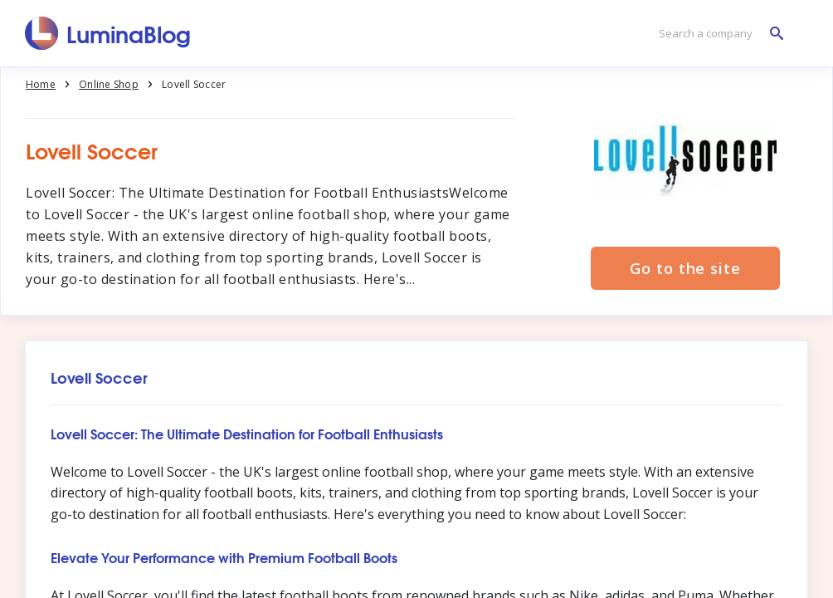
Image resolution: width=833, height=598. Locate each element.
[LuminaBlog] (108, 33)
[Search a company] (717, 34)
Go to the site (685, 268)
